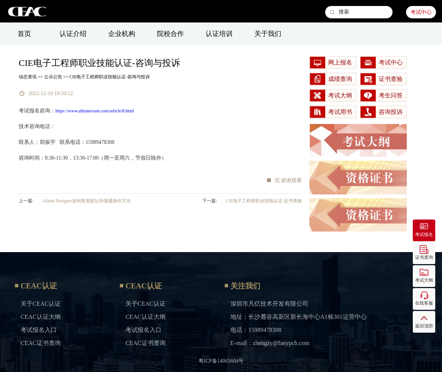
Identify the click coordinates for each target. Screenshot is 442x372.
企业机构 (121, 33)
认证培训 (219, 33)
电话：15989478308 (255, 330)
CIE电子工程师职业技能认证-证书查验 (264, 200)
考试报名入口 (39, 330)
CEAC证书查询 (41, 343)
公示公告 (53, 76)
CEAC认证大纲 (41, 317)
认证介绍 (73, 33)
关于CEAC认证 (41, 303)
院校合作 (170, 33)
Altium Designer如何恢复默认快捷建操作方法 (86, 200)
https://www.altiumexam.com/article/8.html (94, 111)
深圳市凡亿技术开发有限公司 (269, 303)
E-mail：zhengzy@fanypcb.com (269, 343)
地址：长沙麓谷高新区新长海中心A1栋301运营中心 (298, 317)
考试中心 (421, 12)
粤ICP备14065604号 (221, 361)
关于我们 (267, 33)
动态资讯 (28, 76)
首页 (24, 33)
